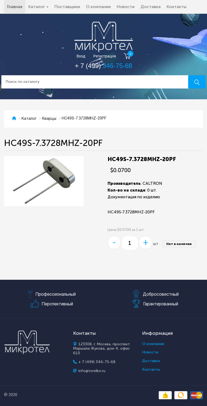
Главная (16, 6)
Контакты (177, 6)
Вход (81, 56)
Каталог (29, 119)
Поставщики (67, 6)
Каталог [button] (38, 6)
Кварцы (49, 119)
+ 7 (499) (103, 65)
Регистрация (104, 56)
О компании (98, 6)
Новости (125, 6)
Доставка (150, 6)
